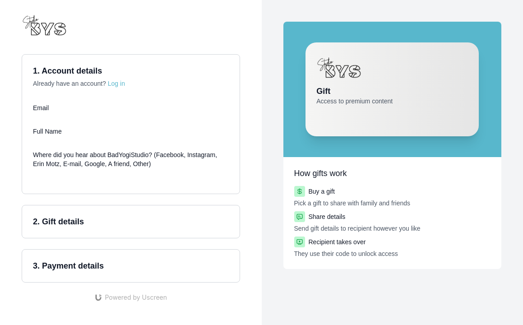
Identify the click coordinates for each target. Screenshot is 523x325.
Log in (116, 83)
